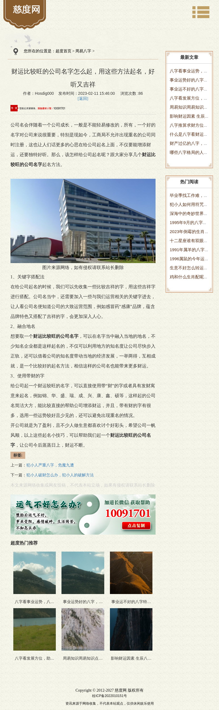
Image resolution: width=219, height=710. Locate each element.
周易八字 (83, 51)
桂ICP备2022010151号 (109, 696)
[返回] (83, 98)
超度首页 (63, 51)
